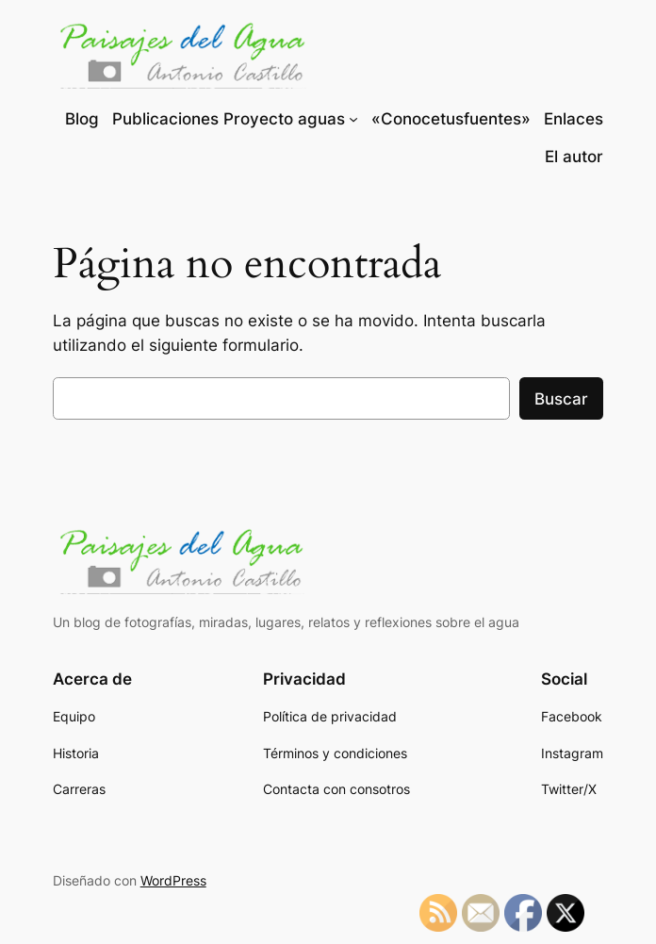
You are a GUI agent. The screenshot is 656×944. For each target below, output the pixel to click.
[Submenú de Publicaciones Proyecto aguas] (353, 119)
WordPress (173, 880)
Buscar (561, 398)
